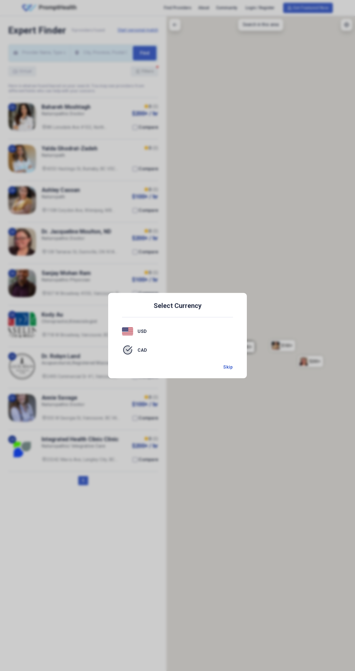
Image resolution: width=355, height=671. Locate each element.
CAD (142, 350)
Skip (228, 367)
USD (142, 331)
